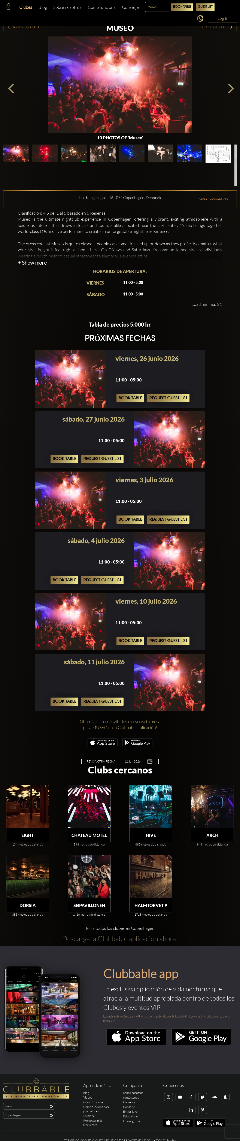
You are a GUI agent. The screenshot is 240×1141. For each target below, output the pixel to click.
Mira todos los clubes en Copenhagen (120, 928)
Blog (43, 7)
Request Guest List (168, 398)
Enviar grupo (131, 1121)
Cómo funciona (102, 7)
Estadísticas (130, 1116)
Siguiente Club (217, 27)
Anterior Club (23, 27)
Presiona (89, 1116)
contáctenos (131, 1097)
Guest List (205, 7)
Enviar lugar (131, 1111)
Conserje (130, 7)
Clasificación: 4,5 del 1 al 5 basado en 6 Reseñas (62, 213)
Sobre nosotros (67, 7)
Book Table (182, 7)
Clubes (25, 7)
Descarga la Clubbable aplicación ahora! (120, 938)
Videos (87, 1097)
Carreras (129, 1102)
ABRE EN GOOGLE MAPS (213, 198)
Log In (222, 18)
